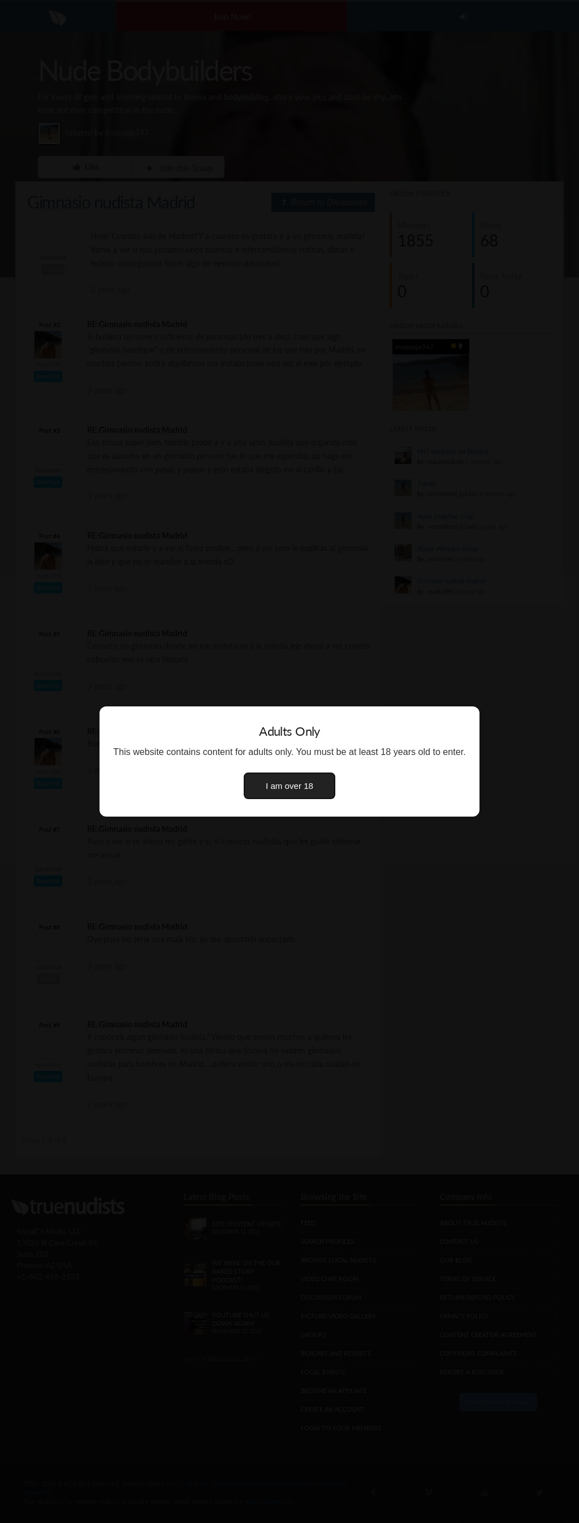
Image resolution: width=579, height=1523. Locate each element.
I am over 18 (289, 786)
